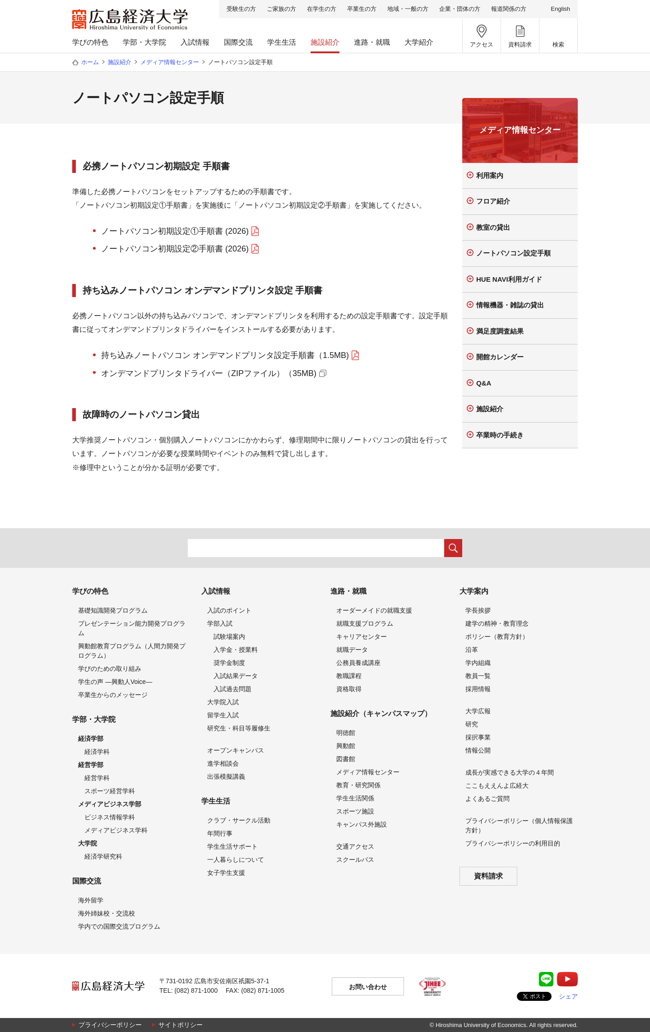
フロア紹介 (493, 201)
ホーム (90, 62)
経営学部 (90, 764)
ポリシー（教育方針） (497, 636)
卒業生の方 (361, 8)
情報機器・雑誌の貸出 (510, 305)
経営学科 (97, 777)
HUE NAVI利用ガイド (509, 279)
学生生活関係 (355, 798)
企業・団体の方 (459, 8)
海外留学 (90, 900)
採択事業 (478, 737)
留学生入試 (223, 715)
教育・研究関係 (358, 785)
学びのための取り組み (109, 668)
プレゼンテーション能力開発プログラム (132, 628)
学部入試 (219, 623)
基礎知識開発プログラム (113, 610)
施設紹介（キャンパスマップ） (381, 713)
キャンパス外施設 (361, 824)
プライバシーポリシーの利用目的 (512, 843)
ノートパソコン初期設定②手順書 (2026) (175, 248)
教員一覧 (478, 675)
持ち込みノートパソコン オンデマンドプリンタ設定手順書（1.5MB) (225, 355)
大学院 (87, 843)
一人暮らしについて (235, 859)
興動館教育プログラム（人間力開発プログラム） (132, 650)
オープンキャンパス (235, 750)
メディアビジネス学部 (109, 804)
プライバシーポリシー (110, 1024)
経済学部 (90, 738)
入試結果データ (236, 675)
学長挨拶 (478, 610)
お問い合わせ (368, 986)
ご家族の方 (281, 8)
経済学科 (97, 751)
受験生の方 (241, 8)
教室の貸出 (493, 227)
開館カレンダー (500, 357)
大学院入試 (223, 702)
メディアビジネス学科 (116, 830)
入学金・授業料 (236, 649)
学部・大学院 (144, 42)
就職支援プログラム (364, 623)
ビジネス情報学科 (109, 817)
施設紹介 (325, 42)
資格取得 (349, 689)
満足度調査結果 (500, 331)
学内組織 (478, 662)
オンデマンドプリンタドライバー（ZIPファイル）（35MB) (208, 373)
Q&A (483, 383)
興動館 (345, 745)
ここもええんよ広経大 (497, 785)
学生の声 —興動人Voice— (115, 681)
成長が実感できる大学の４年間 (509, 772)
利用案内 (489, 175)
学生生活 (281, 42)
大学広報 (478, 711)
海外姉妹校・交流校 (106, 913)
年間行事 (219, 833)
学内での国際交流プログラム (119, 926)
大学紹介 (418, 42)
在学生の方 (321, 8)
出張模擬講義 (226, 776)
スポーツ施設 (355, 811)
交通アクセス (355, 846)
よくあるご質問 (487, 798)
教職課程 (349, 675)
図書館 (345, 758)
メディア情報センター (169, 62)
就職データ (352, 649)
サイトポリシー (180, 1024)
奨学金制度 (229, 662)
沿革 (471, 649)
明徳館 (345, 732)
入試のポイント (229, 610)
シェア (568, 996)
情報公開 (478, 750)
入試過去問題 (232, 689)
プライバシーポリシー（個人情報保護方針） (519, 825)
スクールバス (355, 859)
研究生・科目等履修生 (238, 728)
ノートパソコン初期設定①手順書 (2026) (175, 231)
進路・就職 (372, 42)
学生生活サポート (232, 846)
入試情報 (195, 42)
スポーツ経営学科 (109, 791)
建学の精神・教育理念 (497, 623)
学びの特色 (90, 42)
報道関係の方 (508, 8)
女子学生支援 (226, 872)
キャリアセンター (361, 636)
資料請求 (488, 876)
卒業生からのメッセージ (113, 694)
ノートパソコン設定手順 (513, 253)
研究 (471, 724)
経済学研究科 (103, 856)
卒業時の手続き (500, 435)
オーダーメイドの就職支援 (374, 610)
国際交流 (238, 42)
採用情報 (478, 689)
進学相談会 (223, 763)
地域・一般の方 (407, 8)
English (560, 8)
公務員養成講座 (358, 662)
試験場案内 (229, 636)
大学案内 (474, 591)
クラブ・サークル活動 (238, 820)
